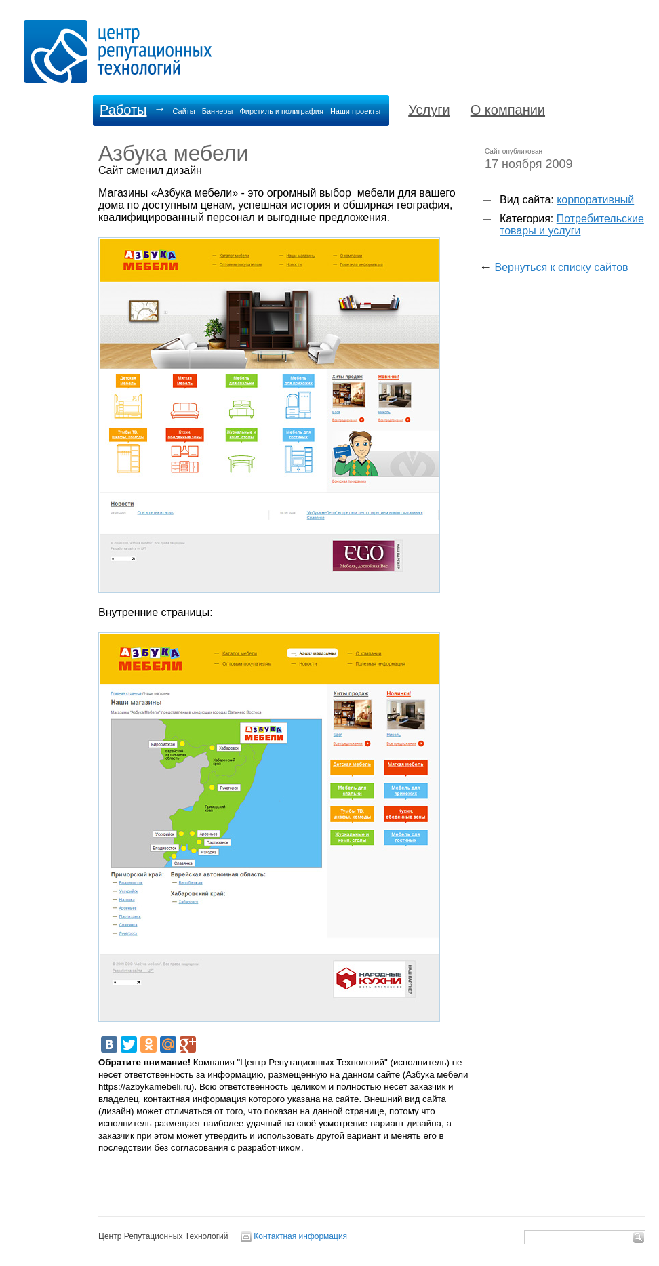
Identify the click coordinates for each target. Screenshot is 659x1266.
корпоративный (595, 199)
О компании (508, 109)
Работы (123, 109)
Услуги (429, 109)
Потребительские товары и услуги (572, 225)
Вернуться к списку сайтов (561, 267)
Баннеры (217, 111)
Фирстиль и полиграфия (281, 111)
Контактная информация (300, 1236)
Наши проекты (355, 111)
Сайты (183, 111)
